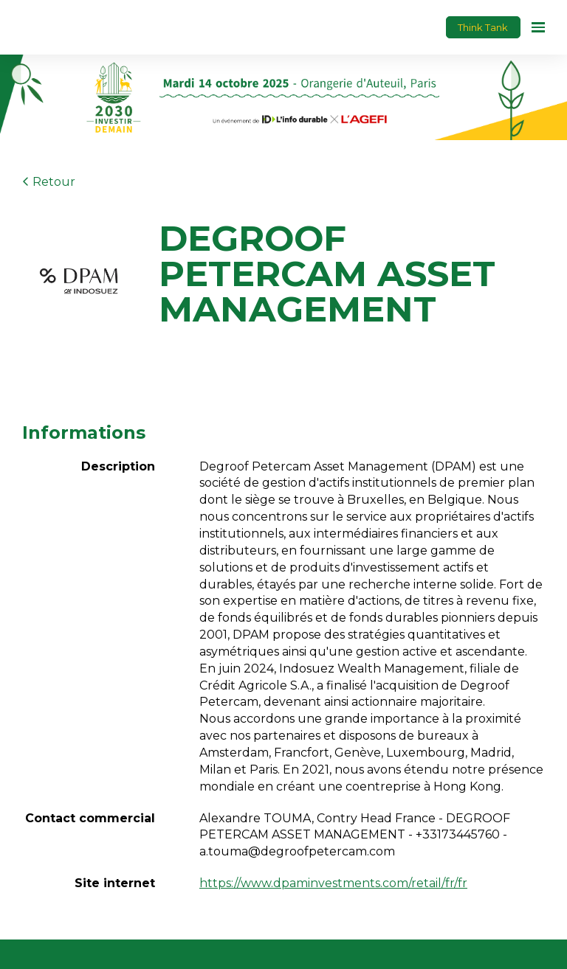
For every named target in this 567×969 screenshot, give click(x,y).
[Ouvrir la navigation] (538, 27)
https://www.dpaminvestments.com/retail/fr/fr (333, 883)
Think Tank (483, 27)
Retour (48, 182)
